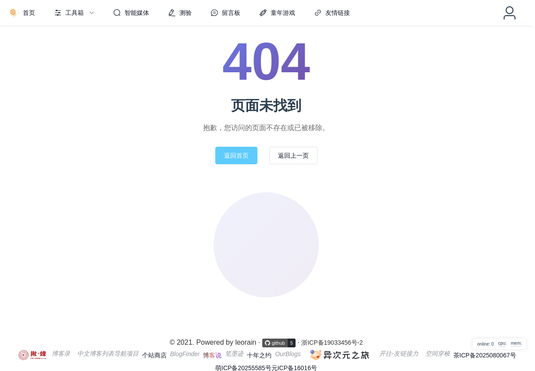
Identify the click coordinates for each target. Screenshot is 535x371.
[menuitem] (22, 13)
